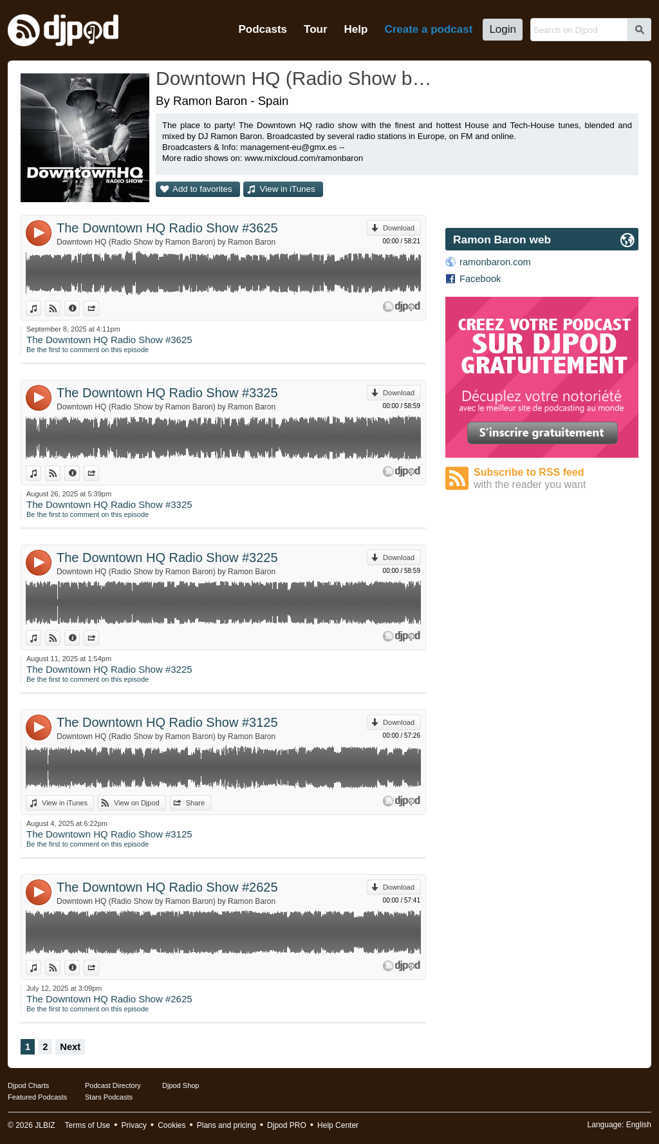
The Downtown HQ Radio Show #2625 (167, 887)
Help (356, 29)
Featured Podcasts (37, 1097)
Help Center (337, 1125)
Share (98, 308)
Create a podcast (428, 29)
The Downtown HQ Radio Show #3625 (167, 228)
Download (398, 228)
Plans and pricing (226, 1125)
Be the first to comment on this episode (87, 349)
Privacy (134, 1125)
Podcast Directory (113, 1085)
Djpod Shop (181, 1085)
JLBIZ (45, 1125)
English (638, 1124)
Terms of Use (88, 1125)
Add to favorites (202, 189)
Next (70, 1047)
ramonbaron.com (495, 262)
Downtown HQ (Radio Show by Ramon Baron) (294, 78)
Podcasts (262, 29)
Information (79, 308)
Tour (316, 29)
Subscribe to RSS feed (556, 479)
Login (502, 29)
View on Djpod (137, 803)
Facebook (480, 279)
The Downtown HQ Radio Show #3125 (167, 722)
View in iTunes (287, 189)
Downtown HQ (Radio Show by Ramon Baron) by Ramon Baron (166, 242)
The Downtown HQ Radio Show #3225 (167, 557)
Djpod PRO (286, 1125)
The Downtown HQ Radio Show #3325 (167, 393)
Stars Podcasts (109, 1097)
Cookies (171, 1125)
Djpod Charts (28, 1085)
